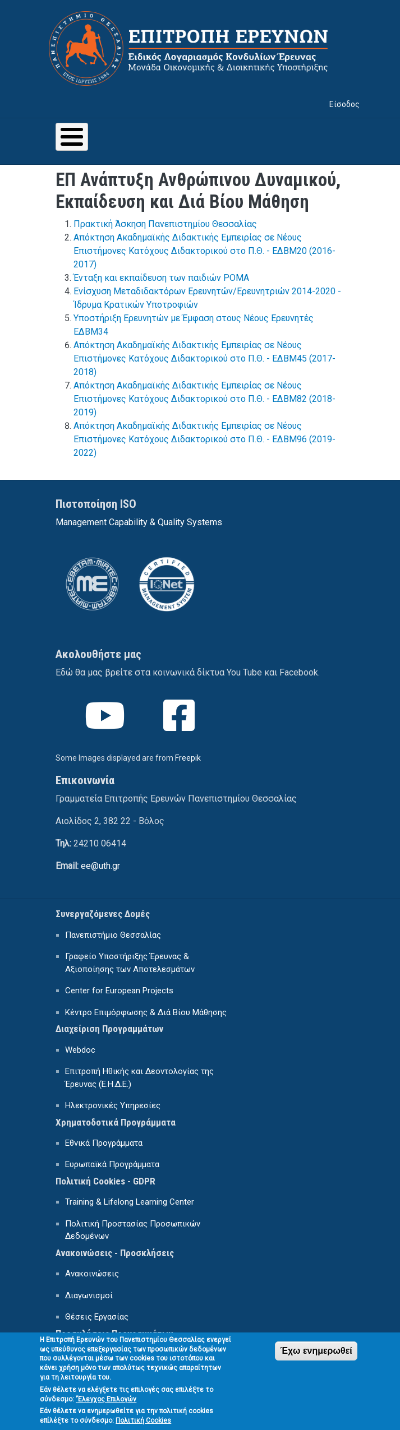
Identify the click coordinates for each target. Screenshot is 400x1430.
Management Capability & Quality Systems (139, 522)
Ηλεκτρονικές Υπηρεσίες (112, 1105)
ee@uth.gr (100, 865)
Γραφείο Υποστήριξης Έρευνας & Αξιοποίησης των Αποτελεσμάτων (130, 962)
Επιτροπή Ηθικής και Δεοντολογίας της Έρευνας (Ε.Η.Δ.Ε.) (139, 1077)
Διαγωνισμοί (89, 1295)
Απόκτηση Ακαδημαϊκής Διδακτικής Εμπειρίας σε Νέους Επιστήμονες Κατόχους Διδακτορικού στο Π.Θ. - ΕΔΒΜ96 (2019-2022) (204, 439)
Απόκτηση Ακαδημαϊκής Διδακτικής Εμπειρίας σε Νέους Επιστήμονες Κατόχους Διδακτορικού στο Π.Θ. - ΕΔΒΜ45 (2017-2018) (204, 358)
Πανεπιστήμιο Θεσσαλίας (113, 935)
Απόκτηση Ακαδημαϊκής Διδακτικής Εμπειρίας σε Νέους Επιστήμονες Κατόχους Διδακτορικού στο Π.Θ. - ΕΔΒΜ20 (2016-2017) (204, 251)
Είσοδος (344, 104)
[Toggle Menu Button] (72, 137)
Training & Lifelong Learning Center (129, 1202)
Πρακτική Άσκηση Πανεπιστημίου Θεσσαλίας (165, 224)
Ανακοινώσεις (92, 1274)
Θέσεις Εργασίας (96, 1317)
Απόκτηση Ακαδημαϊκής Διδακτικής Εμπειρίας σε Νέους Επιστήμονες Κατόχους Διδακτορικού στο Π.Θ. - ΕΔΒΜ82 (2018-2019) (204, 399)
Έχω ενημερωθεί (316, 1357)
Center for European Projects (119, 990)
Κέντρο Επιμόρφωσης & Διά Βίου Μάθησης (146, 1012)
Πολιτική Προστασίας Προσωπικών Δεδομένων (132, 1230)
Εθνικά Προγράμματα (103, 1143)
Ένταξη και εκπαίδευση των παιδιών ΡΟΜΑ (161, 277)
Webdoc (80, 1050)
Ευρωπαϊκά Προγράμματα (112, 1164)
